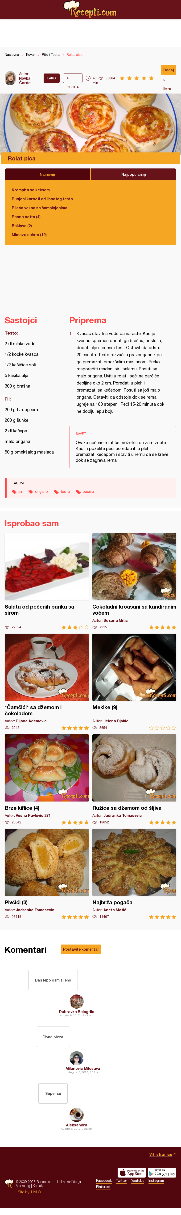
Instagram (156, 1187)
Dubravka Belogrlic (76, 1014)
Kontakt (38, 1192)
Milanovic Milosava (83, 1073)
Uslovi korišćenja (69, 1188)
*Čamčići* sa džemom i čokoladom (47, 682)
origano (41, 491)
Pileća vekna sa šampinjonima (39, 207)
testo (65, 491)
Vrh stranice (160, 1161)
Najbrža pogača (134, 874)
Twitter (121, 1187)
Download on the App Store (132, 1179)
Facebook (104, 1187)
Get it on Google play (162, 1179)
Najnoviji (47, 174)
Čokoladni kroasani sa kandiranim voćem (134, 581)
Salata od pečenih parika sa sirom (47, 581)
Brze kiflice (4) (47, 779)
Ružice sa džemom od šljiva (134, 779)
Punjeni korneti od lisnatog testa (42, 198)
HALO (36, 1199)
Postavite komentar (81, 949)
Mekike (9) (134, 682)
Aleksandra (76, 1131)
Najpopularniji (133, 174)
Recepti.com (90, 9)
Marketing (23, 1192)
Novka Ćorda (25, 80)
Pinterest (103, 1193)
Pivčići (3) (47, 874)
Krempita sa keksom (31, 190)
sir (20, 491)
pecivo (88, 491)
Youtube (137, 1187)
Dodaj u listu (168, 71)
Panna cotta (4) (26, 216)
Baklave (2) (22, 225)
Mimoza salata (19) (29, 234)
